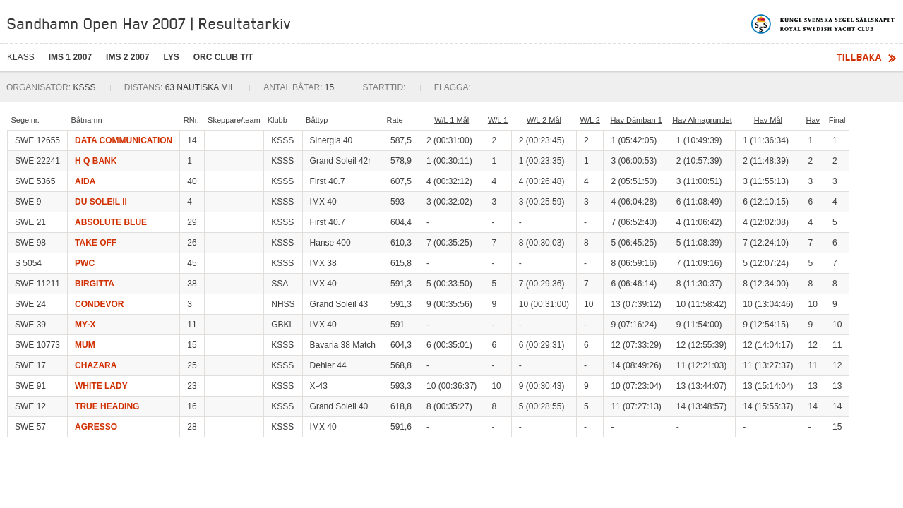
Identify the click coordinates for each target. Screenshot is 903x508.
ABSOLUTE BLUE (111, 222)
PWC (85, 263)
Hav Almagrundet (701, 120)
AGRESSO (96, 427)
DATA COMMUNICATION (123, 140)
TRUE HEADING (107, 406)
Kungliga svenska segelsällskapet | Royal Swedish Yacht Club (823, 24)
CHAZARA (95, 365)
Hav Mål (768, 120)
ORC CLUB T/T (223, 57)
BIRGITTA (94, 284)
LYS (171, 57)
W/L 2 (590, 120)
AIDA (85, 181)
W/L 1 (498, 120)
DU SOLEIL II (101, 202)
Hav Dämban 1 (636, 120)
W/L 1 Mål (451, 120)
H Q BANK (95, 161)
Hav (813, 120)
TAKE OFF (95, 243)
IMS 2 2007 (127, 57)
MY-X (85, 324)
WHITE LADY (101, 386)
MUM (85, 345)
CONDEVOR (99, 304)
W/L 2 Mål (544, 120)
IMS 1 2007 (70, 57)
